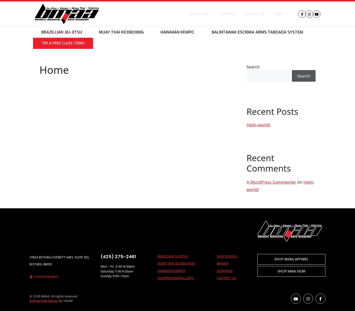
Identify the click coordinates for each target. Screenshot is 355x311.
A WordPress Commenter (271, 182)
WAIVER (222, 263)
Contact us (255, 14)
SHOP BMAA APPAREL (291, 259)
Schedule (227, 14)
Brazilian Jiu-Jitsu (173, 256)
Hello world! (258, 125)
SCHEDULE (225, 271)
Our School (199, 14)
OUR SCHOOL (227, 256)
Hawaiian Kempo (177, 32)
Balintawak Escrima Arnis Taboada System (257, 32)
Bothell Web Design (44, 301)
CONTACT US (226, 278)
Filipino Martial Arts (176, 278)
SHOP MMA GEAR (291, 271)
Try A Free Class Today (63, 43)
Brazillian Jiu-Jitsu (61, 32)
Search (253, 67)
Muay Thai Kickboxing (121, 32)
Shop (283, 14)
